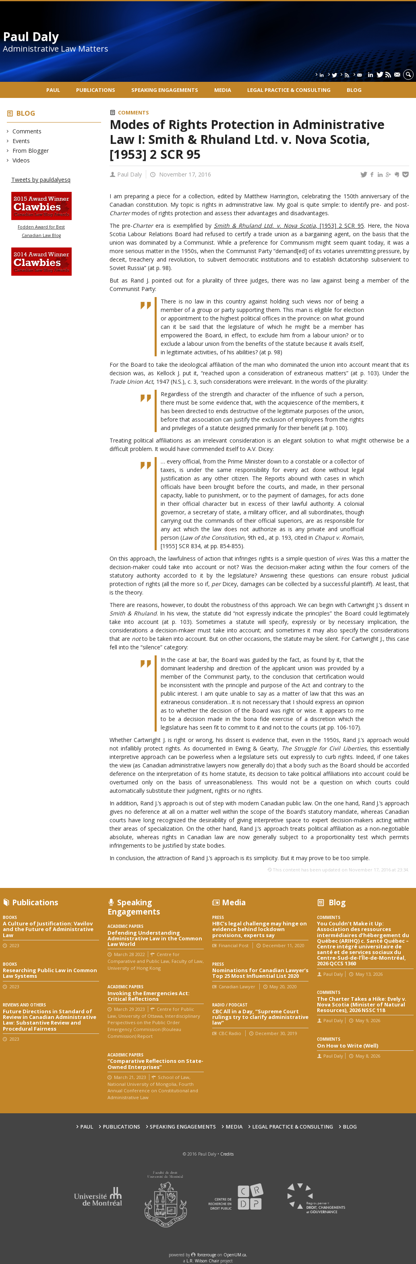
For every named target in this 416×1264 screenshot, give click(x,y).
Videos (21, 160)
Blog (354, 90)
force (206, 1255)
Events (21, 141)
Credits (227, 1154)
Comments (27, 131)
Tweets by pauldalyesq (40, 179)
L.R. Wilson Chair (202, 1261)
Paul (53, 90)
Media (222, 90)
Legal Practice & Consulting (289, 90)
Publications (95, 90)
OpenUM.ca (235, 1255)
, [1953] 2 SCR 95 (289, 225)
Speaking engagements (164, 90)
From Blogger (31, 150)
